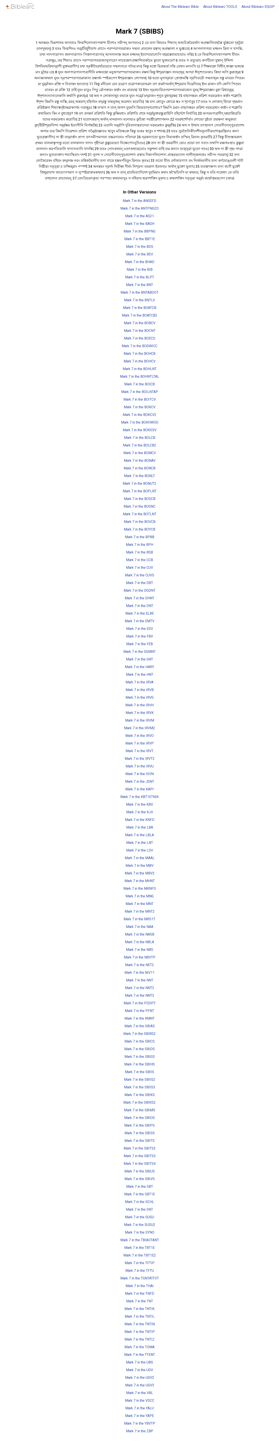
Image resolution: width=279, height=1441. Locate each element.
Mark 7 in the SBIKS (139, 1095)
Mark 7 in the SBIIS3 (139, 1087)
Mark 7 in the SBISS (139, 1133)
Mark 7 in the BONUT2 (139, 483)
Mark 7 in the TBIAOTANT (139, 1240)
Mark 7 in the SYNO (139, 1232)
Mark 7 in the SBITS (139, 1141)
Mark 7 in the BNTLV (139, 300)
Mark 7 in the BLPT (139, 277)
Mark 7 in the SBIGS (139, 1057)
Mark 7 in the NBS (139, 950)
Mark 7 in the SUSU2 (139, 1225)
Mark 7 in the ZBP (139, 1431)
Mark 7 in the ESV (139, 629)
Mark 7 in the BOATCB (139, 308)
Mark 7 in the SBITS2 (140, 1148)
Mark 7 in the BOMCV (139, 453)
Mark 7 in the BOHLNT (140, 369)
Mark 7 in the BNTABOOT (139, 292)
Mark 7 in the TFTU (139, 1271)
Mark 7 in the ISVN (139, 774)
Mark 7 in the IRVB (140, 690)
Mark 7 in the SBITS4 (140, 1164)
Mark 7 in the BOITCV (139, 399)
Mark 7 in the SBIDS (139, 1049)
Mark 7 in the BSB (139, 552)
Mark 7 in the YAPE (139, 1416)
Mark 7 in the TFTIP (140, 1263)
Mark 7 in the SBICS (139, 1041)
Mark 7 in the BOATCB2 (139, 315)
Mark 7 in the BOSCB (139, 499)
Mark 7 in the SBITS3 (140, 1156)
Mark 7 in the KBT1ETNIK (139, 797)
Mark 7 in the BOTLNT (139, 514)
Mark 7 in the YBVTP (139, 1423)
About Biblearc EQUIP (258, 7)
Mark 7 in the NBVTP (139, 957)
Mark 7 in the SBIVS (139, 1179)
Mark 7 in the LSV (139, 850)
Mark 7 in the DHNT (139, 598)
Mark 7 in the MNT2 (140, 911)
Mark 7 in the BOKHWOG (139, 422)
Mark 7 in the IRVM (139, 720)
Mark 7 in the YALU (139, 1408)
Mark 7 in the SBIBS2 (139, 1034)
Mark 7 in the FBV (139, 636)
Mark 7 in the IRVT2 (140, 759)
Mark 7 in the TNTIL (140, 1316)
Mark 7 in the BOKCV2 (139, 415)
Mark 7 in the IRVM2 (139, 728)
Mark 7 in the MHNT (139, 881)
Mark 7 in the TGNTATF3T (139, 1278)
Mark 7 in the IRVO (139, 736)
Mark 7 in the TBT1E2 (139, 1255)
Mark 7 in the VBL (139, 1393)
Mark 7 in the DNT (139, 606)
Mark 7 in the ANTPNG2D (139, 208)
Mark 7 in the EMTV (139, 621)
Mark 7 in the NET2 (139, 965)
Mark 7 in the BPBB (139, 537)
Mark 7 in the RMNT (139, 1018)
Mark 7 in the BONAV (139, 460)
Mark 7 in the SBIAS (139, 1026)
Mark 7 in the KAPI (139, 789)
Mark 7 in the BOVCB (139, 522)
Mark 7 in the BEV (139, 254)
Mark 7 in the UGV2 (139, 1378)
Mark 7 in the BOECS (139, 338)
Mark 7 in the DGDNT (139, 590)
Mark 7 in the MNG (140, 896)
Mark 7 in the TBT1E (139, 1248)
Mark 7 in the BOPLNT (140, 491)
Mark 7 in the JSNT (139, 781)
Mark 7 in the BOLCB (139, 438)
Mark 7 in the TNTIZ (139, 1339)
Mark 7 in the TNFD (139, 1293)
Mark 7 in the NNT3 (139, 995)
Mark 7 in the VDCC (139, 1400)
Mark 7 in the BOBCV (139, 323)
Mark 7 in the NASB (139, 934)
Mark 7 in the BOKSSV (140, 430)
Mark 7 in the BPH (139, 545)
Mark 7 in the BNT (139, 285)
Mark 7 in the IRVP (139, 743)
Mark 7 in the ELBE (139, 613)
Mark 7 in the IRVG (140, 697)
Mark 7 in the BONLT (139, 476)
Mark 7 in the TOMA (139, 1347)
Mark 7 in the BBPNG (139, 231)
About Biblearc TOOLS (220, 7)
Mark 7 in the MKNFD (139, 888)
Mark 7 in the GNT (139, 659)
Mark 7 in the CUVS (139, 575)
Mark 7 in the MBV (139, 866)
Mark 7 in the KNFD (139, 820)
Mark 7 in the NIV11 (139, 972)
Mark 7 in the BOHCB (139, 354)
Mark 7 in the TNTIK (139, 1309)
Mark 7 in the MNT (139, 904)
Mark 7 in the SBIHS (139, 1064)
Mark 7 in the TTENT (139, 1355)
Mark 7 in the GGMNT (139, 652)
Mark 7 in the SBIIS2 (139, 1079)
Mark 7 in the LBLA (139, 835)
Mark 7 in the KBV (139, 804)
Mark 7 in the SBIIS (139, 1072)
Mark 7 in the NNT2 (139, 988)
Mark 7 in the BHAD (139, 262)
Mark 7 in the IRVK (140, 713)
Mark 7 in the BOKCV (139, 407)
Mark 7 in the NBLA (139, 942)
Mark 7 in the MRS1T (139, 919)
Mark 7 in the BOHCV (139, 361)
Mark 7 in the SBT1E (139, 1194)
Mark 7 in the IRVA (139, 682)
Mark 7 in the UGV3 (139, 1385)
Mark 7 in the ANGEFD (139, 201)
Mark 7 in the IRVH (139, 705)
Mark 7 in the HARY (139, 667)
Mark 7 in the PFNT (139, 1011)
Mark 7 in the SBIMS (139, 1110)
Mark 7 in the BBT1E (139, 239)
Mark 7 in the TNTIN (139, 1324)
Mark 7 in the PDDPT (140, 1003)
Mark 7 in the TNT (139, 1301)
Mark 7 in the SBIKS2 (139, 1102)
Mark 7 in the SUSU (139, 1217)
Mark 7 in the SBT (139, 1186)
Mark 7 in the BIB (140, 269)
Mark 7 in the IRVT (139, 751)
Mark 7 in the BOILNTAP (139, 392)
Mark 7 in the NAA (139, 927)
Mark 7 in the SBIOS (139, 1118)
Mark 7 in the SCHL (139, 1202)
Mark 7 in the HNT (139, 674)
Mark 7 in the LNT (139, 843)
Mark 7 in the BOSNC (139, 506)
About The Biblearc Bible (180, 7)
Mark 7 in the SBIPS (139, 1125)
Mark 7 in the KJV (139, 812)
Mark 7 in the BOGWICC (139, 346)
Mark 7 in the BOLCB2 (139, 445)
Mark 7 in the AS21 (139, 216)
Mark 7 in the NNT (139, 980)
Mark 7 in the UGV (139, 1370)
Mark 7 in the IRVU (140, 766)
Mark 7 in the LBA (139, 827)
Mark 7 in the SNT (139, 1209)
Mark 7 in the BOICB (139, 384)
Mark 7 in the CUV (139, 567)
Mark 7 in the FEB (139, 644)
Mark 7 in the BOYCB (139, 529)
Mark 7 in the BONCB (139, 468)
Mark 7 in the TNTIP (139, 1332)
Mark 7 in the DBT (139, 583)
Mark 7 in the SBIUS (139, 1171)
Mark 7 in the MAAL (140, 858)
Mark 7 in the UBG (139, 1362)
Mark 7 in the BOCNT (139, 331)
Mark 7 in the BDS (139, 247)
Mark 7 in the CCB (139, 560)
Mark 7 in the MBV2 (140, 873)
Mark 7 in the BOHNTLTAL (139, 376)
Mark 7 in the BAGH (139, 224)
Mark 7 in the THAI (140, 1286)
